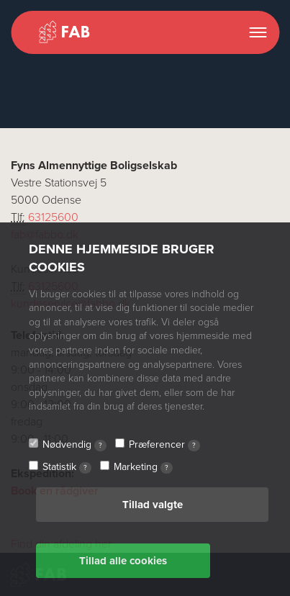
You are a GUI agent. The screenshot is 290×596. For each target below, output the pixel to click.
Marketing (143, 467)
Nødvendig (74, 444)
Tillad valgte (152, 504)
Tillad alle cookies (123, 560)
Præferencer (164, 444)
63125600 (53, 217)
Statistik (66, 467)
